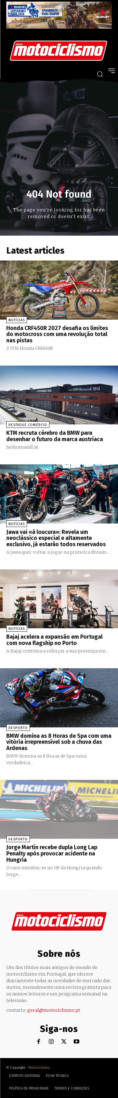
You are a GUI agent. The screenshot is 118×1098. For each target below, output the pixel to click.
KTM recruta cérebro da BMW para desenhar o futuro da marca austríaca (54, 436)
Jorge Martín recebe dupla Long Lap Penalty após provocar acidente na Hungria (51, 853)
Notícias (16, 320)
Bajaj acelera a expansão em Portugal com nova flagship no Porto (54, 640)
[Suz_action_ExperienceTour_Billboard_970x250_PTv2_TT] (59, 27)
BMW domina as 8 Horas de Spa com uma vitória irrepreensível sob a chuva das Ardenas (58, 742)
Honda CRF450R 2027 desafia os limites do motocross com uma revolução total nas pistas (57, 334)
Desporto (18, 728)
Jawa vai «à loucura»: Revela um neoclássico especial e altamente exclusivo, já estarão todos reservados (56, 538)
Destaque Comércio (27, 425)
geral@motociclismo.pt (53, 1010)
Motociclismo (39, 1068)
